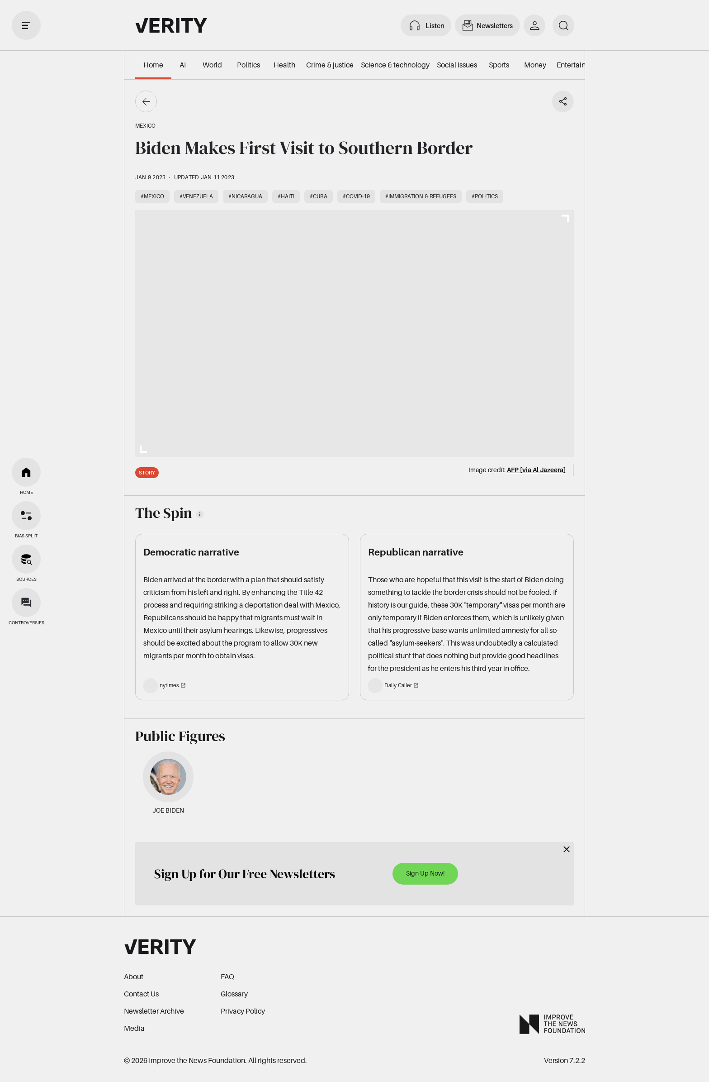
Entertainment (579, 64)
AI (183, 64)
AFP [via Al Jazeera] (536, 470)
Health (284, 64)
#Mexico (152, 196)
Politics (248, 64)
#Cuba (318, 196)
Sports (499, 64)
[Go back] (146, 101)
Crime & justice (330, 64)
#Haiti (286, 196)
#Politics (485, 196)
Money (535, 64)
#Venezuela (196, 196)
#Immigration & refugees (420, 196)
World (212, 64)
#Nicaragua (245, 196)
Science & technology (395, 64)
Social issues (457, 64)
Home (153, 64)
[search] (563, 25)
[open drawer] (26, 25)
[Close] (566, 849)
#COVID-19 (356, 196)
